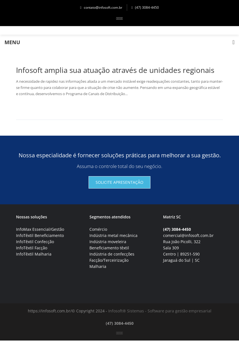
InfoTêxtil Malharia (33, 254)
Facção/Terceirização (108, 260)
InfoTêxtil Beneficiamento (40, 235)
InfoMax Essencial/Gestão (40, 229)
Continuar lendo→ (36, 107)
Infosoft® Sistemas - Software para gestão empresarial (159, 311)
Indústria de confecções (111, 254)
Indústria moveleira (107, 241)
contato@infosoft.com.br (101, 7)
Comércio (98, 229)
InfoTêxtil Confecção (35, 241)
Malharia (97, 266)
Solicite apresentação (119, 182)
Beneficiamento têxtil (109, 247)
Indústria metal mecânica (113, 235)
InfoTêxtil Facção (31, 247)
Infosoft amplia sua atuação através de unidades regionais (115, 70)
